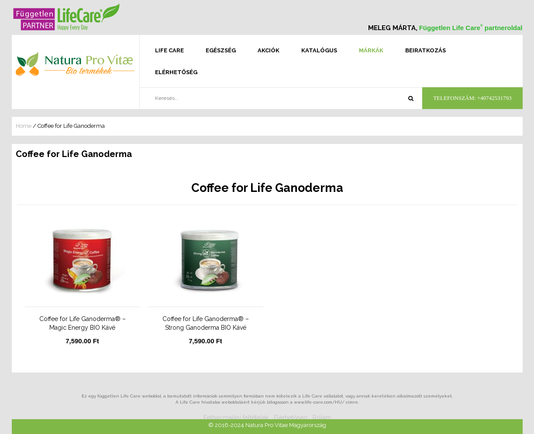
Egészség (221, 50)
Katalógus (319, 50)
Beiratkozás (425, 50)
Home (23, 126)
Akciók (268, 50)
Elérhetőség (176, 72)
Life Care (169, 50)
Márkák (371, 50)
